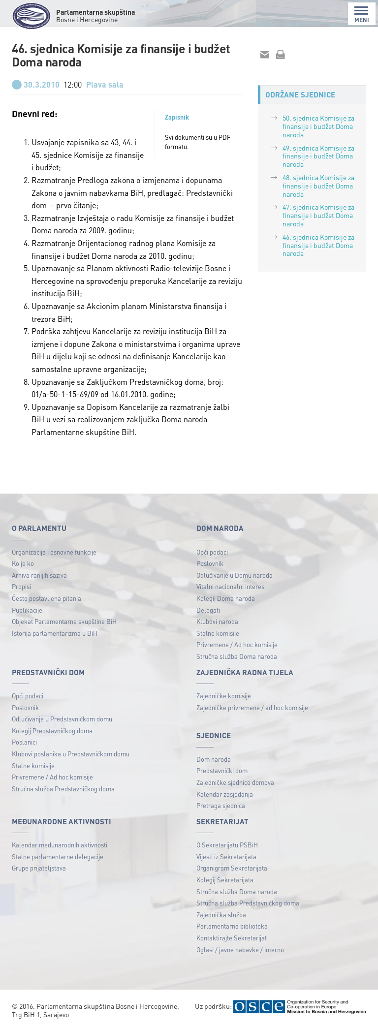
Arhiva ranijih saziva (39, 575)
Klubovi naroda (217, 621)
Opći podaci (212, 552)
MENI (361, 14)
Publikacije (27, 610)
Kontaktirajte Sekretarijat (231, 938)
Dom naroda (213, 759)
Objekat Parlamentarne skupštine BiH (64, 621)
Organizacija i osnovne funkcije (54, 552)
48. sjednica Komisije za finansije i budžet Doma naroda (318, 185)
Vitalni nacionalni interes (230, 586)
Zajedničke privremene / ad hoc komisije (252, 707)
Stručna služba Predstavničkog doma (63, 788)
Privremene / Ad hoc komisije (237, 644)
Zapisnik (177, 117)
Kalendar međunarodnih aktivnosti (59, 845)
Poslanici (24, 742)
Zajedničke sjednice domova (235, 782)
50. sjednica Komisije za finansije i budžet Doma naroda (318, 126)
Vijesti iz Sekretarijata (226, 856)
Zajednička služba (221, 914)
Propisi (21, 586)
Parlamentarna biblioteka (232, 926)
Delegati (208, 610)
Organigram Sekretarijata (231, 868)
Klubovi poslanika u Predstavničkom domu (70, 753)
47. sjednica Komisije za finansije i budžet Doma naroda (318, 215)
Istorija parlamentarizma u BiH (54, 633)
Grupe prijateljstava (39, 868)
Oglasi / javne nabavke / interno (240, 949)
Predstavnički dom (222, 770)
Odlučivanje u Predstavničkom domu (62, 719)
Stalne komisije (217, 633)
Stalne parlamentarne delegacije (57, 856)
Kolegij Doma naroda (225, 598)
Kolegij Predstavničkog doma (52, 730)
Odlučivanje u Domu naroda (234, 575)
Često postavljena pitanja (46, 598)
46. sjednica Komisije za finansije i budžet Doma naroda (318, 245)
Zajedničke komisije (223, 695)
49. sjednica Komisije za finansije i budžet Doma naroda (318, 156)
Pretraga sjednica (220, 805)
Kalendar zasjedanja (224, 794)
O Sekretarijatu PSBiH (227, 845)
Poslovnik (209, 563)
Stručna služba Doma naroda (236, 656)
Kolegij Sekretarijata (224, 879)
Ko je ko (23, 563)
